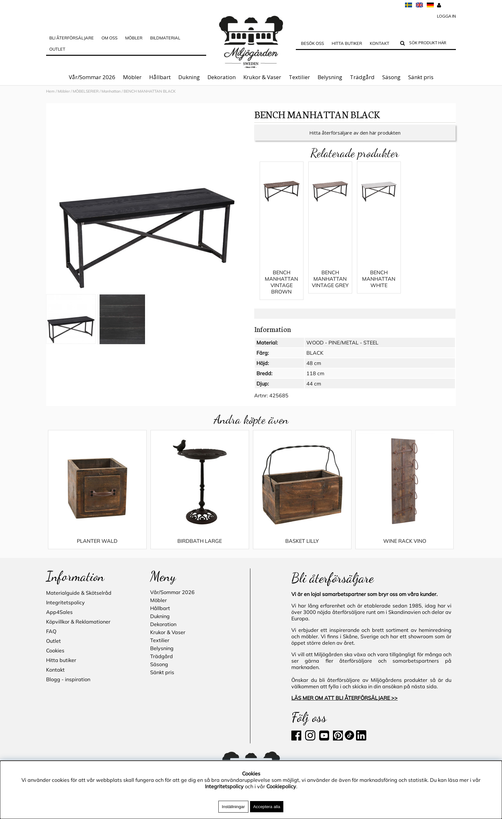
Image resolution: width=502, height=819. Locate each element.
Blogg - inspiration (68, 679)
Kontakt (379, 43)
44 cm (313, 383)
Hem (50, 91)
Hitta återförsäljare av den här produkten (355, 132)
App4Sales (59, 612)
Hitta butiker (347, 43)
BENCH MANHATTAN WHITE (378, 278)
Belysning (330, 77)
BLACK (314, 353)
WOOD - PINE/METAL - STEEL (342, 342)
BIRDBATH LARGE (199, 541)
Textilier (299, 77)
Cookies (55, 650)
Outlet (57, 49)
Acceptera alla (266, 806)
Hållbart (160, 77)
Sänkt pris (420, 77)
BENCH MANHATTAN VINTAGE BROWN (281, 282)
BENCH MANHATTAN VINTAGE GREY (330, 278)
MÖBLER (133, 37)
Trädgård (362, 77)
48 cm (313, 363)
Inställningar (233, 806)
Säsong (391, 77)
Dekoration (221, 77)
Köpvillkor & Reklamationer (78, 621)
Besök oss (312, 43)
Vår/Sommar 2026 (92, 77)
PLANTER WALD (97, 541)
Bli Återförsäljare (71, 37)
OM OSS (109, 37)
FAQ (51, 631)
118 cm (315, 373)
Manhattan (111, 91)
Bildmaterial (165, 37)
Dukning (189, 77)
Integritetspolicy (65, 602)
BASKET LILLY (302, 541)
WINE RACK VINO (404, 541)
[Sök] (431, 43)
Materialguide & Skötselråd (78, 593)
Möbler (132, 77)
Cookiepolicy (281, 786)
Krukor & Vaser (262, 77)
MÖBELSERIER (86, 91)
